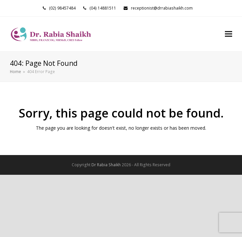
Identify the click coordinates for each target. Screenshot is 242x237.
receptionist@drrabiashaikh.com (162, 8)
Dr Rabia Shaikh (106, 165)
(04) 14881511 (102, 8)
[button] (228, 34)
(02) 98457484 (62, 8)
